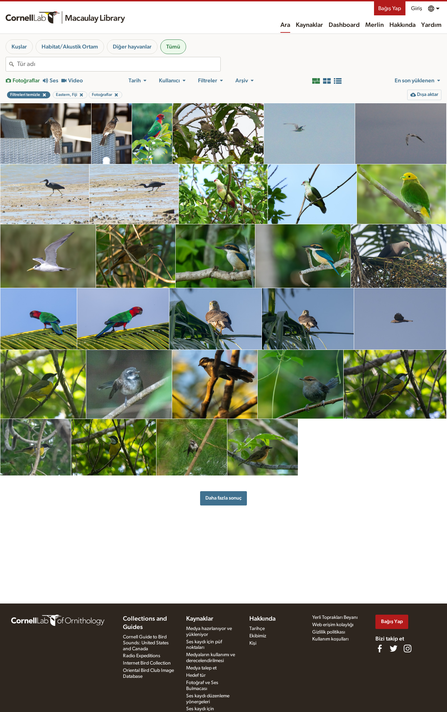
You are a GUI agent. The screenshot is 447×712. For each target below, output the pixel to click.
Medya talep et (201, 668)
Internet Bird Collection (147, 663)
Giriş (416, 8)
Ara (285, 25)
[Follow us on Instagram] (407, 648)
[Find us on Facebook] (379, 648)
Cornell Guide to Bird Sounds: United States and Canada (146, 643)
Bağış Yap (389, 8)
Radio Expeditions (141, 655)
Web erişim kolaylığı (332, 624)
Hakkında (402, 25)
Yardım (431, 25)
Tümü (173, 47)
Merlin (374, 25)
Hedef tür (196, 675)
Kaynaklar (309, 25)
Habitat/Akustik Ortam (70, 47)
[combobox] (118, 64)
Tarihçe (257, 628)
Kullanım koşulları (330, 639)
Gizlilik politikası (328, 632)
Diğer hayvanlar (132, 47)
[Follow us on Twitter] (393, 648)
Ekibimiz (257, 636)
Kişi (252, 643)
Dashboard (344, 25)
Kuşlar (19, 47)
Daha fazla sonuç (223, 498)
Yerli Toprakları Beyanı (335, 617)
